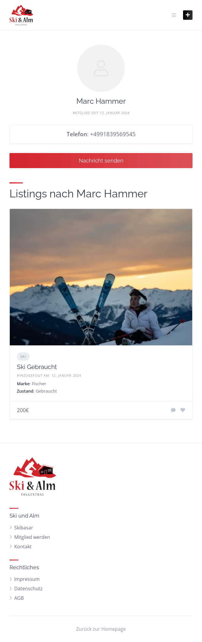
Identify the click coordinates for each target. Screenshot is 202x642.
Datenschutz (28, 588)
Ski (23, 356)
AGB (19, 598)
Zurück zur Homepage (101, 629)
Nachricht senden (101, 160)
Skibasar (23, 527)
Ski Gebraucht (37, 366)
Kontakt (23, 546)
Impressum (27, 579)
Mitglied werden (32, 537)
